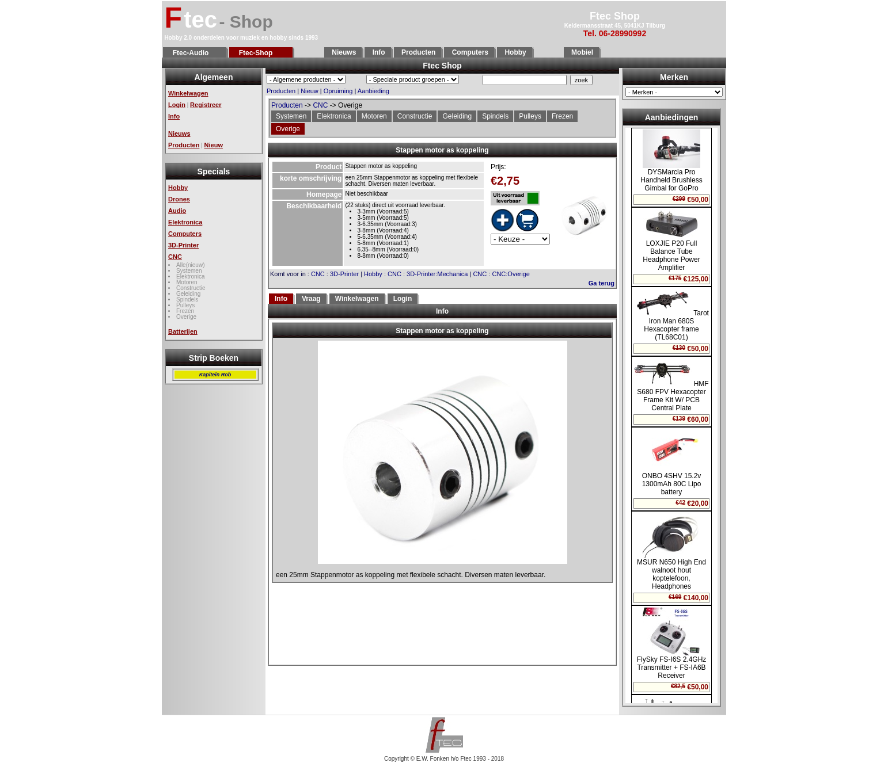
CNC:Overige (510, 273)
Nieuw (213, 145)
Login (176, 104)
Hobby (514, 52)
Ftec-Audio (195, 52)
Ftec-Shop (261, 52)
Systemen (189, 271)
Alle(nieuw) (190, 265)
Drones (179, 199)
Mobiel (581, 52)
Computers (469, 52)
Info (377, 52)
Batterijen (183, 331)
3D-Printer (183, 245)
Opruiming (338, 90)
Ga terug (601, 283)
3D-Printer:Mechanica (437, 273)
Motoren (187, 282)
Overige (186, 317)
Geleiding (188, 294)
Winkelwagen (188, 93)
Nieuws (343, 52)
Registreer (205, 104)
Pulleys (185, 305)
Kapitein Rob (215, 374)
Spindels (187, 299)
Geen (442, 492)
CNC (175, 256)
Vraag (311, 299)
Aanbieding (373, 90)
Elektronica (185, 222)
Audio (177, 210)
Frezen (185, 311)
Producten (418, 52)
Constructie (191, 288)
